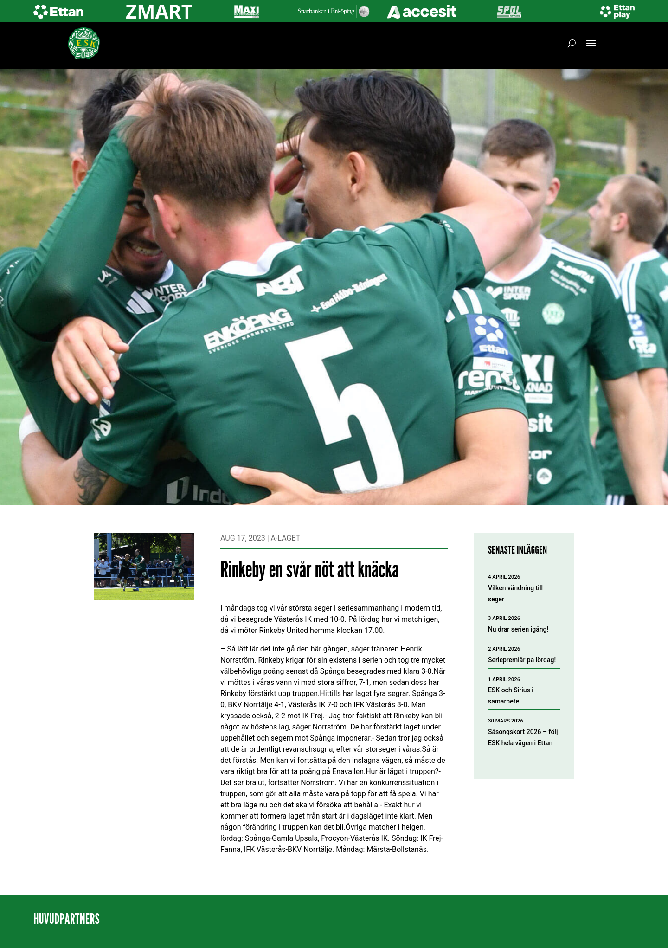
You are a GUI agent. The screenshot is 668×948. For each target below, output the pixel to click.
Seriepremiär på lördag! (522, 660)
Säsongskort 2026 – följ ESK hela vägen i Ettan (523, 737)
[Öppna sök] (572, 43)
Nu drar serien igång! (518, 629)
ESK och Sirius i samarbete (510, 695)
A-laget (286, 538)
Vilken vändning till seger (515, 593)
